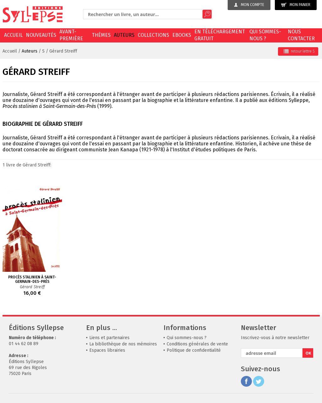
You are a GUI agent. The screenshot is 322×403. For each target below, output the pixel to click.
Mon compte (249, 5)
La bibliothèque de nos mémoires (123, 344)
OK (308, 353)
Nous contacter (301, 35)
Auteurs (124, 35)
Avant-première (71, 35)
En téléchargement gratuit (219, 35)
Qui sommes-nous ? (265, 35)
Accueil (13, 35)
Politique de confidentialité (194, 350)
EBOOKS (181, 35)
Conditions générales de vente (197, 344)
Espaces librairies (107, 350)
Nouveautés (41, 35)
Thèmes (101, 35)
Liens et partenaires (109, 337)
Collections (153, 35)
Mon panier (295, 5)
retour (299, 51)
